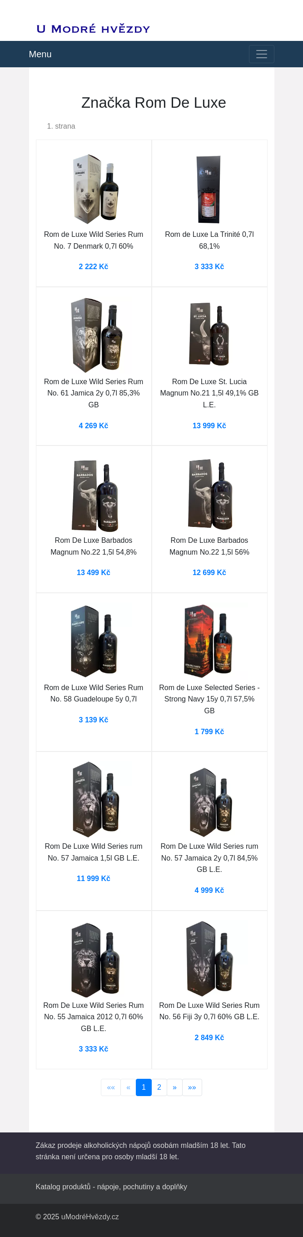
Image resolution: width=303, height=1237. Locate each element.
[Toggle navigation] (261, 54)
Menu (40, 54)
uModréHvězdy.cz (90, 1217)
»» (192, 1087)
